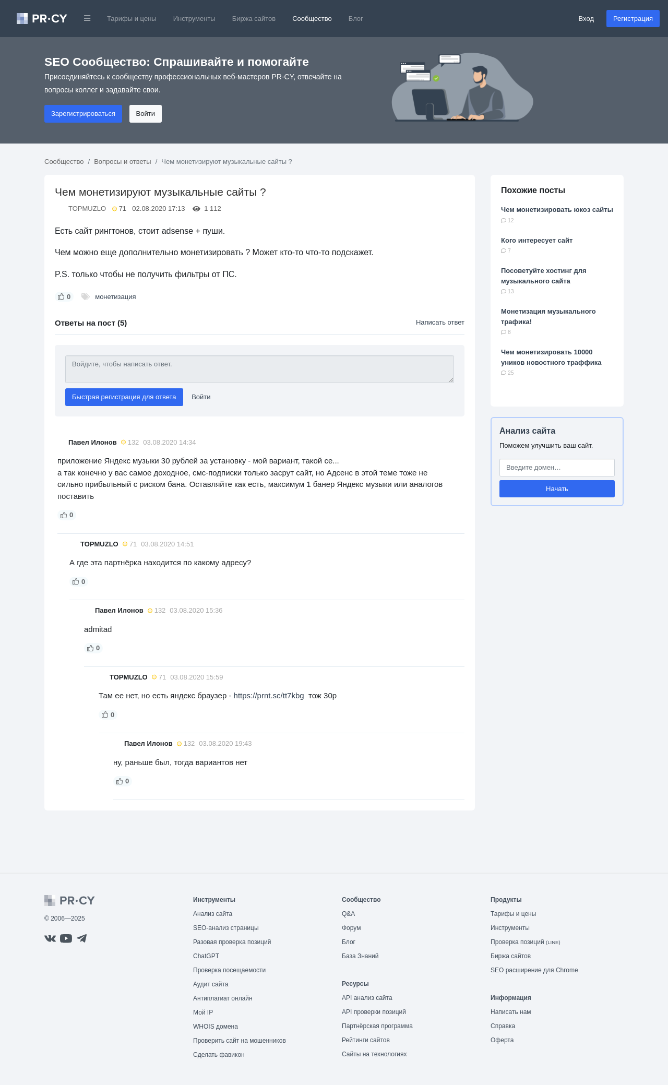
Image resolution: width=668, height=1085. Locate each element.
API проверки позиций (374, 1012)
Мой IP (203, 1012)
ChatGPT (206, 956)
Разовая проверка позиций (232, 942)
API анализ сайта (367, 997)
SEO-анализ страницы (226, 928)
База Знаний (360, 956)
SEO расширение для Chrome (534, 970)
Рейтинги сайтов (366, 1040)
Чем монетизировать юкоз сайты (557, 209)
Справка (503, 1026)
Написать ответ (440, 322)
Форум (351, 928)
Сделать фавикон (219, 1054)
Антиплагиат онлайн (223, 998)
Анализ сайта (527, 430)
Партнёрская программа (377, 1026)
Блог (356, 18)
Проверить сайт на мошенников (239, 1040)
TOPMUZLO (87, 208)
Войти (145, 113)
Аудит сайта (210, 984)
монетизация (115, 297)
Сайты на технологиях (374, 1054)
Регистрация (633, 18)
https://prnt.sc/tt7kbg (269, 695)
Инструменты (194, 18)
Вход (586, 18)
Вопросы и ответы (122, 161)
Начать (557, 489)
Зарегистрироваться (83, 113)
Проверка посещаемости (229, 970)
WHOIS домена (215, 1026)
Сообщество (312, 18)
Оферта (502, 1040)
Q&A (348, 913)
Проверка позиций (525, 942)
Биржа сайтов (254, 18)
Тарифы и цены (132, 18)
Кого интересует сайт (536, 240)
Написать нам (511, 1012)
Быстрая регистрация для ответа (124, 397)
